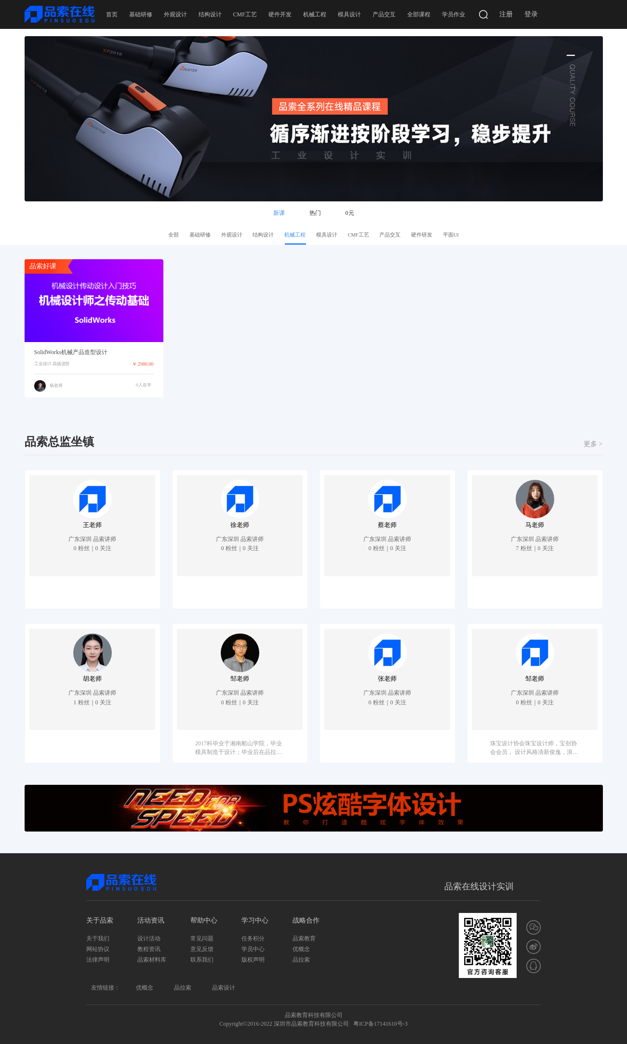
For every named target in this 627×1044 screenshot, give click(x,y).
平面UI (451, 235)
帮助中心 (203, 920)
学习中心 (254, 920)
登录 (531, 14)
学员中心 (253, 949)
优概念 (301, 949)
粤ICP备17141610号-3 (380, 1023)
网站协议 (97, 949)
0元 (350, 213)
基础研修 (140, 14)
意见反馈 (201, 949)
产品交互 (384, 14)
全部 (173, 235)
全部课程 (418, 14)
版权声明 (253, 959)
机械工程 (314, 14)
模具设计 (349, 14)
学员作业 (453, 14)
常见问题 (201, 938)
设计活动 (148, 938)
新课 (279, 213)
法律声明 (97, 959)
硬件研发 (421, 235)
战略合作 (306, 920)
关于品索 (99, 920)
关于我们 (97, 938)
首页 (112, 14)
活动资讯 (150, 920)
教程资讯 (148, 949)
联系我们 (201, 959)
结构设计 (210, 14)
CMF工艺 (245, 14)
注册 (506, 14)
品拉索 (301, 959)
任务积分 (253, 938)
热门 (315, 213)
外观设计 (175, 14)
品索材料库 (151, 959)
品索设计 (223, 987)
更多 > (593, 444)
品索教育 (304, 938)
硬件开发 (280, 14)
